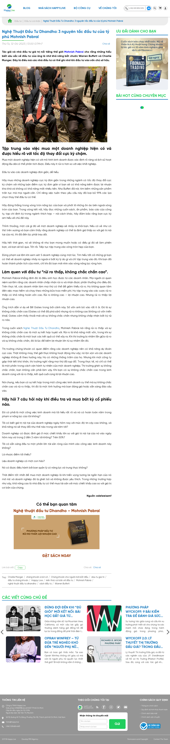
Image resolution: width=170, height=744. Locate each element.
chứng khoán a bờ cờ (37, 577)
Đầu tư (18, 21)
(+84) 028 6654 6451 (13, 726)
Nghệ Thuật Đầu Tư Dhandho (41, 328)
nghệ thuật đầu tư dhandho (22, 584)
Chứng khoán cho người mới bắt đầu (69, 577)
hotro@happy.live (12, 722)
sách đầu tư (46, 584)
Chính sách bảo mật (149, 713)
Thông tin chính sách (149, 706)
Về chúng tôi (107, 8)
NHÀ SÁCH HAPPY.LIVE (51, 8)
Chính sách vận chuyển (150, 717)
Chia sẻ (106, 44)
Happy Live (37, 580)
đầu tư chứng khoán (18, 580)
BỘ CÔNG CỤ (82, 8)
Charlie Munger (15, 577)
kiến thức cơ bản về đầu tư (59, 580)
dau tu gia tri (97, 577)
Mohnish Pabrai (74, 52)
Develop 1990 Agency (30, 739)
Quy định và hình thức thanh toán (154, 710)
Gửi (117, 724)
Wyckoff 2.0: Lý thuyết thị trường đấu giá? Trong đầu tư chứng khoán (143, 643)
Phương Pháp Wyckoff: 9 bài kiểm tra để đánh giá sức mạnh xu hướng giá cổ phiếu (143, 612)
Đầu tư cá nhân (32, 21)
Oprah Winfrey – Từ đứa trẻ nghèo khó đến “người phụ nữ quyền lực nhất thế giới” (62, 643)
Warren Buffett (62, 584)
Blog (26, 8)
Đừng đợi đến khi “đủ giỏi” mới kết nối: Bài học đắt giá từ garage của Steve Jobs (63, 612)
